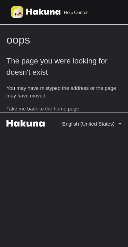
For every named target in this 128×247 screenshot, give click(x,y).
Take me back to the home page (42, 108)
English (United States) (89, 124)
